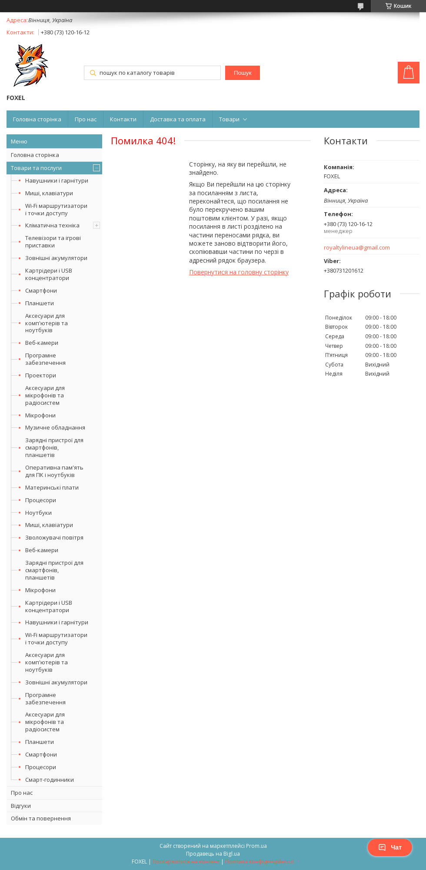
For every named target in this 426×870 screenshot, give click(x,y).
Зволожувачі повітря (54, 537)
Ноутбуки (38, 513)
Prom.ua (256, 846)
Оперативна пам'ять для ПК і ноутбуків (54, 471)
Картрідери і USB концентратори (48, 274)
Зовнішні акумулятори (56, 258)
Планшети (39, 303)
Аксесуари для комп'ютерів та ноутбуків (46, 323)
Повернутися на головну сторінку (239, 272)
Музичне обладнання (55, 427)
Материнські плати (52, 487)
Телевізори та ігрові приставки (53, 241)
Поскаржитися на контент (186, 861)
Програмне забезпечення (45, 359)
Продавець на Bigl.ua (213, 853)
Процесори (40, 500)
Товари (229, 119)
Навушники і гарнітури (56, 180)
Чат (390, 847)
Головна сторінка (37, 119)
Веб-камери (41, 343)
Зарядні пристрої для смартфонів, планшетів (54, 447)
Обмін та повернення (41, 818)
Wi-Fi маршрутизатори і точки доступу (56, 209)
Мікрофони (40, 415)
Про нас (86, 119)
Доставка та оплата (178, 119)
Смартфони (41, 290)
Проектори (40, 375)
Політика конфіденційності (259, 861)
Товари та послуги (36, 168)
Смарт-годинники (49, 779)
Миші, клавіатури (49, 193)
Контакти (123, 119)
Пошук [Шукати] (242, 73)
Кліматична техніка (52, 225)
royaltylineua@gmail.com (357, 247)
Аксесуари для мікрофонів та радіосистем (45, 395)
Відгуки (21, 806)
